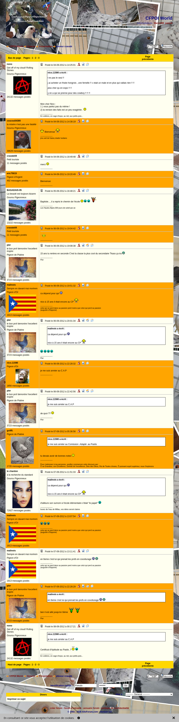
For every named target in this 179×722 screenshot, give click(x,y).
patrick (168, 23)
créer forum (56, 708)
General (31, 46)
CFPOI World (16, 46)
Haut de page (14, 664)
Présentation (45, 46)
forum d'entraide (72, 708)
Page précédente (148, 57)
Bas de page (14, 58)
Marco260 (159, 23)
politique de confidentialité (115, 708)
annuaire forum (91, 708)
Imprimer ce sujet (16, 699)
